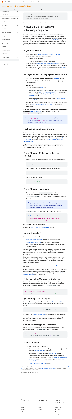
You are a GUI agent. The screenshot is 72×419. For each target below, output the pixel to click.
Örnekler (61, 9)
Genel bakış (4, 9)
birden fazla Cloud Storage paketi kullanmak (53, 265)
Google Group (58, 407)
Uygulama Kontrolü (39, 350)
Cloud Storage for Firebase (23, 6)
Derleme (16, 1)
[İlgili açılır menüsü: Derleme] (20, 1)
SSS (61, 65)
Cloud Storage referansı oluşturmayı (40, 227)
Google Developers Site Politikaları (47, 368)
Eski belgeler (57, 414)
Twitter (39, 407)
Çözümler (33, 1)
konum (42, 87)
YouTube (39, 409)
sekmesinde (41, 207)
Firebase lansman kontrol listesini (37, 363)
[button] (8, 11)
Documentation (7, 6)
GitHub (22, 411)
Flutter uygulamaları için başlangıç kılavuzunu (49, 54)
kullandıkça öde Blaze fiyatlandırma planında (47, 63)
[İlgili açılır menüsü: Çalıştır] (28, 1)
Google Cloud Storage (56, 40)
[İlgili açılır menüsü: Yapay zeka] (28, 9)
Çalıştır (25, 1)
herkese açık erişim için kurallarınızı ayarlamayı (42, 104)
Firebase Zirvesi (41, 405)
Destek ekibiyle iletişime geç (61, 402)
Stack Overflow (58, 405)
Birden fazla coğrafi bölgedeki (34, 239)
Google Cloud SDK (57, 302)
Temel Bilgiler (13, 9)
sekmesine (35, 111)
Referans (23, 405)
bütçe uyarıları (52, 353)
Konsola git (66, 1)
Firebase (25, 23)
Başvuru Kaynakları (51, 9)
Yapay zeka (23, 9)
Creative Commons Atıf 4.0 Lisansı (46, 366)
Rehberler (23, 402)
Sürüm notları (58, 409)
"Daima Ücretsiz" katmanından (46, 92)
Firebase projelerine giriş (38, 314)
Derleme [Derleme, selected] (33, 9)
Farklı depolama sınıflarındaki (33, 242)
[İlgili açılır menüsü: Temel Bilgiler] (17, 9)
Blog (60, 1)
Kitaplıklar (23, 409)
